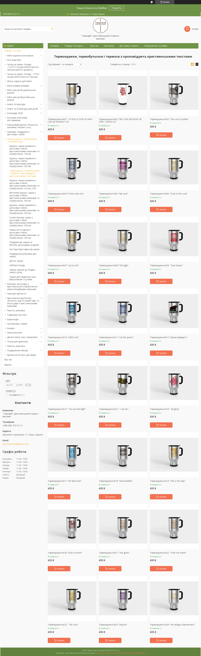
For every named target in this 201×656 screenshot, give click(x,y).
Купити (61, 138)
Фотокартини (14, 59)
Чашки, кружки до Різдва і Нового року (22, 271)
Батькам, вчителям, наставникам (17, 119)
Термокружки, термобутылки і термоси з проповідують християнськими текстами (24, 173)
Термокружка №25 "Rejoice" (113, 624)
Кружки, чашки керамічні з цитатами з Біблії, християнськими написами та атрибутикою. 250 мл (24, 162)
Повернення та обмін (155, 46)
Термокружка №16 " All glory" (165, 409)
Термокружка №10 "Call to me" (63, 337)
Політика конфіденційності (134, 653)
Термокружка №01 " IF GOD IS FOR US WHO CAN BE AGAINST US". (70, 120)
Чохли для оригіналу (17, 341)
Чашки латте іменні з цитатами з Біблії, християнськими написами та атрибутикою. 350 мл (24, 233)
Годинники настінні (17, 314)
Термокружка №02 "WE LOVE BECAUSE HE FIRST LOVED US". (120, 120)
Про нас (8, 359)
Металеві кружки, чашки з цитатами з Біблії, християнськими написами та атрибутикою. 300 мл (24, 196)
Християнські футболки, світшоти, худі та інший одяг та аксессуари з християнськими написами (23, 302)
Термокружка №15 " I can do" (114, 409)
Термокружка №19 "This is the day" (167, 481)
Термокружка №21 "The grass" (114, 552)
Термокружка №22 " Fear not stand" (168, 552)
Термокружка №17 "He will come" (65, 481)
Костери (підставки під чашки (24, 249)
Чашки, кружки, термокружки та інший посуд (22, 140)
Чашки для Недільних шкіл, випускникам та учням (22, 278)
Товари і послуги (12, 50)
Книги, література (16, 104)
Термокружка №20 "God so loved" (65, 552)
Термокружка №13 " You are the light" (67, 409)
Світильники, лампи (17, 323)
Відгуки (7, 364)
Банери (10, 328)
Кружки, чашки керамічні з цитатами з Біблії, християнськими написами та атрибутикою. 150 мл (24, 150)
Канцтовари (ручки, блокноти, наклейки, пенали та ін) (22, 126)
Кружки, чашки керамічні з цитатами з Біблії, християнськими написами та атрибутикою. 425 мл (24, 209)
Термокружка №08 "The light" (114, 265)
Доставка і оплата (128, 46)
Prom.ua (115, 650)
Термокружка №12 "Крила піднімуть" (169, 337)
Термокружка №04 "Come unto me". (66, 193)
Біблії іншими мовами (18, 85)
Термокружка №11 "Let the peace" (116, 337)
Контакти (109, 46)
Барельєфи (12, 319)
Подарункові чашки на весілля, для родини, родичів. (24, 243)
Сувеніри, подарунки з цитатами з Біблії (18, 133)
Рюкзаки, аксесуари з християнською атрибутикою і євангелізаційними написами (22, 286)
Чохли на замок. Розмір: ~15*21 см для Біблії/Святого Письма (23, 75)
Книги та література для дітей (22, 108)
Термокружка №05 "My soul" (113, 193)
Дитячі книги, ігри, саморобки (22, 337)
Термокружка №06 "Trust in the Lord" (169, 193)
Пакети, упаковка (16, 310)
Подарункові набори (17, 350)
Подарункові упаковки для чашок (22, 255)
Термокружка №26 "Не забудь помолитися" (172, 624)
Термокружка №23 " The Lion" (63, 624)
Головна (54, 46)
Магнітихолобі (14, 332)
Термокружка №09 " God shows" (166, 265)
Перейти (116, 8)
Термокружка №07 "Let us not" (63, 265)
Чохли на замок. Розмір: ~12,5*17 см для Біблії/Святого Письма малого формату (23, 67)
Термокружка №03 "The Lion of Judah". (169, 119)
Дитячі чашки (16, 260)
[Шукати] (52, 29)
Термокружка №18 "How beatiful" (116, 481)
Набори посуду (17, 265)
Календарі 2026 (15, 113)
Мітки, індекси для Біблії (19, 81)
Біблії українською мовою (20, 55)
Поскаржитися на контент (108, 653)
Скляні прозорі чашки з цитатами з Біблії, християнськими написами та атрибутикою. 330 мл (24, 221)
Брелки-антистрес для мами (21, 354)
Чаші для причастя (16, 293)
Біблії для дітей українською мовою (21, 91)
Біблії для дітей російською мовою (21, 98)
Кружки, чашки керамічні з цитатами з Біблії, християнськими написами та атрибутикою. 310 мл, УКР (24, 184)
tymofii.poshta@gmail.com (16, 444)
